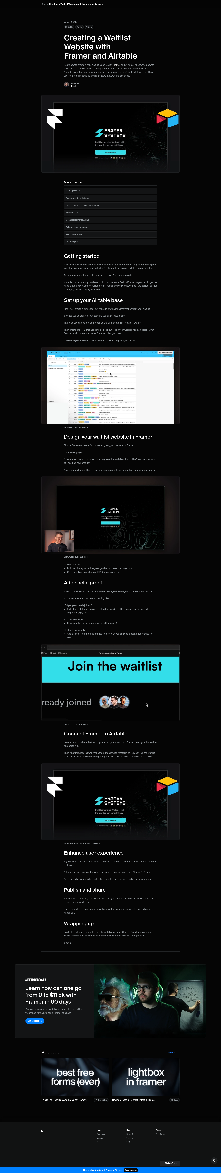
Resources (101, 1134)
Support (129, 1138)
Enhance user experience (94, 853)
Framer (116, 64)
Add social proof (83, 583)
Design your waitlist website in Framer (108, 437)
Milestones (160, 1134)
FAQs (128, 1142)
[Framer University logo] (43, 1130)
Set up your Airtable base (93, 300)
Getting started (82, 256)
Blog (43, 4)
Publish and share (85, 890)
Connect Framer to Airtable (95, 734)
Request (129, 1134)
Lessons (100, 1138)
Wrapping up (79, 923)
